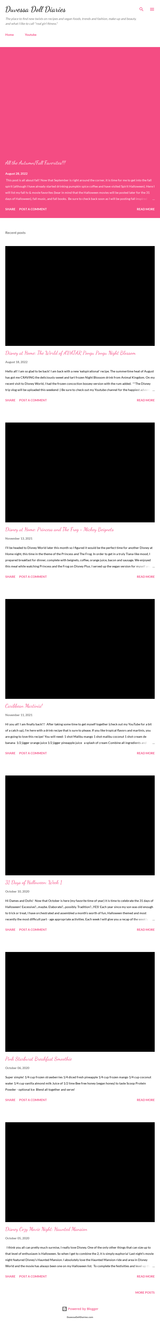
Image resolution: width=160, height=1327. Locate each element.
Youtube (30, 34)
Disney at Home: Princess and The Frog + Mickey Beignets (59, 529)
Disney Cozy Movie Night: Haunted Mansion (46, 1229)
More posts (145, 1292)
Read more (146, 209)
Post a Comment (33, 209)
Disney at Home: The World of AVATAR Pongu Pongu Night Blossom (70, 353)
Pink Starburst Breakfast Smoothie (38, 1059)
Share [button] (10, 209)
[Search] (141, 8)
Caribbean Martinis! (23, 706)
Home (9, 34)
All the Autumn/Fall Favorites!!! (35, 162)
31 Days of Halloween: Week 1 (33, 882)
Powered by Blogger (80, 1309)
